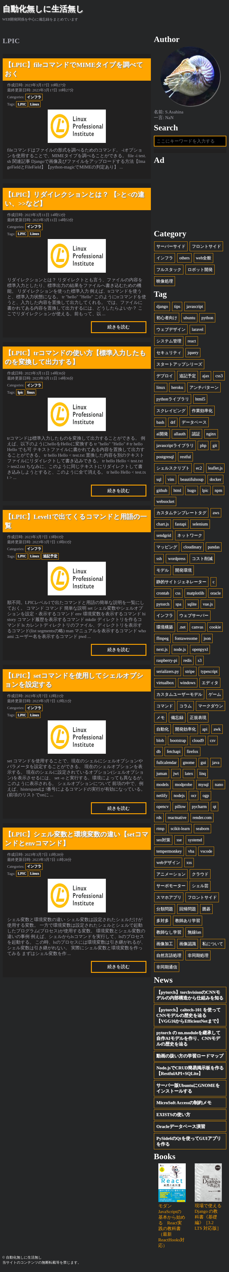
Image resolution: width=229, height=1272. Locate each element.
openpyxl (200, 649)
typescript (209, 671)
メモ (160, 717)
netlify (161, 795)
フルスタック (168, 269)
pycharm (199, 806)
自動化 (162, 729)
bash (160, 422)
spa (178, 604)
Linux (34, 104)
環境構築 (164, 627)
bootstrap (178, 740)
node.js (180, 649)
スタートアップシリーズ (179, 364)
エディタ (210, 682)
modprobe (183, 784)
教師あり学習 (187, 920)
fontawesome (186, 638)
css (177, 593)
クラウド (200, 874)
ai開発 (162, 433)
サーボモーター (170, 885)
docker (215, 479)
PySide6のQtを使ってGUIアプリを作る (188, 1141)
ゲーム (214, 694)
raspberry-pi (166, 660)
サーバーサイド (170, 246)
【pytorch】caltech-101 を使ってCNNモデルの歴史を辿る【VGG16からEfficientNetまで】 (188, 1015)
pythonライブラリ (172, 399)
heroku (177, 387)
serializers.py (167, 671)
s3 (200, 660)
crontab (162, 593)
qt (214, 806)
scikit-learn (180, 828)
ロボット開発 (200, 269)
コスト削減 (202, 558)
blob (160, 740)
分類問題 (164, 908)
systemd (195, 839)
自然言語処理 (168, 955)
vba (191, 851)
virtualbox (165, 682)
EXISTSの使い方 (173, 1114)
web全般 (203, 257)
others (184, 257)
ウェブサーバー (193, 615)
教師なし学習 (168, 932)
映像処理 (164, 281)
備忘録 (177, 717)
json (207, 638)
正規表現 (198, 717)
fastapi (180, 524)
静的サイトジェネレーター (181, 581)
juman (161, 773)
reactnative (177, 817)
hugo (191, 490)
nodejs (179, 795)
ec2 (199, 468)
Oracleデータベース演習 (180, 1126)
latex (189, 773)
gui (203, 762)
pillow (180, 806)
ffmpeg (162, 638)
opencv (162, 806)
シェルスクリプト (173, 468)
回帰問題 (187, 908)
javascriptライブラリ (175, 445)
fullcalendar (166, 762)
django (162, 306)
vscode (206, 851)
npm (218, 490)
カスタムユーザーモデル (179, 694)
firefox (192, 751)
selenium (200, 524)
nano (219, 784)
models (162, 784)
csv (213, 740)
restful (185, 456)
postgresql (165, 456)
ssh (159, 558)
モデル (162, 570)
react (192, 340)
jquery (193, 352)
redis (187, 660)
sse (179, 839)
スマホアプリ (168, 897)
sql (158, 479)
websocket (165, 501)
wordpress (176, 558)
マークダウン (210, 705)
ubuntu (189, 317)
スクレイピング (170, 410)
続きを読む (118, 326)
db (158, 751)
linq (202, 773)
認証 (196, 433)
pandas (214, 546)
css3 (219, 375)
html (177, 490)
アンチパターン (204, 387)
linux (31, 392)
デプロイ (164, 375)
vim (171, 479)
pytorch (162, 604)
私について (212, 943)
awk (217, 729)
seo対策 (163, 839)
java (215, 762)
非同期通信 (166, 966)
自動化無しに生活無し (43, 8)
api (204, 729)
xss (189, 862)
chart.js (162, 524)
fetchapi (173, 751)
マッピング (166, 546)
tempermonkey (169, 851)
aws (216, 512)
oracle (215, 593)
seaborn (202, 828)
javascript (194, 306)
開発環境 (183, 570)
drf (172, 422)
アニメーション (170, 874)
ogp (205, 795)
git (215, 445)
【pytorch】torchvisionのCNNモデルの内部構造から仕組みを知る (189, 995)
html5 (200, 399)
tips (177, 306)
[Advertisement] (190, 197)
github (161, 490)
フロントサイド (206, 246)
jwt (176, 773)
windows (187, 682)
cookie (215, 627)
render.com (202, 817)
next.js (162, 649)
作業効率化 (202, 410)
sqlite (191, 604)
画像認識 (187, 943)
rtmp (160, 828)
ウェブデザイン (170, 329)
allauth (179, 433)
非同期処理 (198, 955)
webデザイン (168, 862)
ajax (205, 375)
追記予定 (50, 556)
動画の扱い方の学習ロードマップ (189, 1056)
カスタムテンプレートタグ (181, 512)
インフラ (34, 97)
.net (182, 627)
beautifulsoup (192, 479)
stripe (190, 671)
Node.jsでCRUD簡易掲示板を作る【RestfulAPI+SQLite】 (190, 1070)
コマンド (164, 705)
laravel (197, 329)
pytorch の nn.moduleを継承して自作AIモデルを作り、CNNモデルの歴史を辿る (188, 1038)
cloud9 (198, 740)
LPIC (22, 104)
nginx (211, 433)
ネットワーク (189, 535)
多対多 (162, 920)
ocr (193, 795)
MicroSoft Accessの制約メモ (183, 1102)
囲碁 (206, 908)
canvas (197, 627)
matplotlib (195, 593)
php (203, 445)
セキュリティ (168, 352)
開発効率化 (185, 729)
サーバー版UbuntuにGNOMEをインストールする (188, 1088)
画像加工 (164, 943)
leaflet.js (215, 468)
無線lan (194, 932)
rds (158, 817)
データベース (194, 422)
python (207, 317)
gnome (188, 762)
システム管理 (168, 340)
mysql (203, 784)
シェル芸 (200, 885)
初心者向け (166, 317)
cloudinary (192, 546)
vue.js (208, 604)
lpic (20, 392)
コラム (185, 705)
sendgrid (163, 535)
